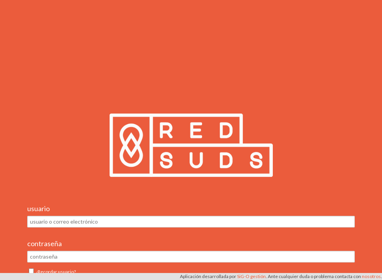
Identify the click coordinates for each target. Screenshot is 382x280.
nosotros (371, 276)
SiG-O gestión (251, 276)
